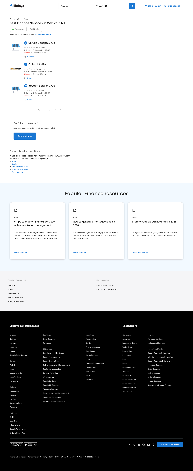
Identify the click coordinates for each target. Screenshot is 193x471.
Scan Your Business (156, 365)
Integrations (15, 425)
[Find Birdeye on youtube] (148, 444)
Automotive (91, 339)
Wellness (89, 379)
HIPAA (57, 457)
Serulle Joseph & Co (41, 43)
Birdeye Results (129, 383)
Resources (127, 355)
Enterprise (47, 343)
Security (43, 457)
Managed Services (155, 339)
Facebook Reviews (50, 389)
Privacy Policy (33, 457)
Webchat (13, 365)
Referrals (13, 347)
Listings (13, 339)
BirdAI (12, 417)
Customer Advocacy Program (160, 385)
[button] (38, 110)
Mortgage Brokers (20, 169)
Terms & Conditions (18, 457)
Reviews (13, 343)
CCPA (63, 457)
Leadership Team (130, 343)
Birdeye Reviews (129, 379)
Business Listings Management (56, 393)
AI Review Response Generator (160, 357)
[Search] (132, 6)
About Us (126, 339)
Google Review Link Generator (160, 361)
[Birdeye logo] (17, 6)
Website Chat (49, 377)
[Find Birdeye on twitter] (134, 444)
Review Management (51, 357)
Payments (14, 381)
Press (125, 363)
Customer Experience (52, 397)
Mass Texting (15, 377)
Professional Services (156, 343)
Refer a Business (154, 381)
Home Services (92, 355)
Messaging (14, 391)
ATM (14, 161)
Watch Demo (128, 347)
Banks (14, 164)
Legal (88, 359)
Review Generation (51, 361)
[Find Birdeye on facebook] (129, 444)
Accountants (17, 172)
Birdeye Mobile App (17, 433)
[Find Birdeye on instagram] (143, 444)
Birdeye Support (154, 377)
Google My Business (51, 385)
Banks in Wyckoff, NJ (105, 285)
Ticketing (13, 407)
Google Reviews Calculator (159, 353)
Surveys (13, 395)
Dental (88, 343)
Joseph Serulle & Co (41, 85)
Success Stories (129, 375)
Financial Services (20, 166)
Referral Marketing (50, 373)
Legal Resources (129, 387)
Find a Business (154, 369)
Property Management (95, 363)
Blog (124, 359)
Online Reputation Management (56, 365)
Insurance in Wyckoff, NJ (106, 289)
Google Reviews (49, 381)
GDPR (51, 457)
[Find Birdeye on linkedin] (139, 444)
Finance (30, 57)
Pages (12, 351)
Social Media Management (54, 401)
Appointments (16, 373)
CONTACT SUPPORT (170, 444)
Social (12, 369)
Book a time (127, 351)
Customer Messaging (52, 369)
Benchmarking (16, 403)
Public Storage (92, 367)
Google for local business (53, 353)
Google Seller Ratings (18, 355)
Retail (88, 375)
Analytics (13, 421)
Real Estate (90, 371)
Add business (25, 136)
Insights (13, 399)
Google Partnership (18, 429)
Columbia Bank (38, 64)
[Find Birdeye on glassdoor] (153, 444)
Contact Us (127, 391)
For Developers (154, 373)
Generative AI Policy (75, 457)
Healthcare (90, 351)
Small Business (49, 339)
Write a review (153, 5)
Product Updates (129, 367)
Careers (126, 371)
